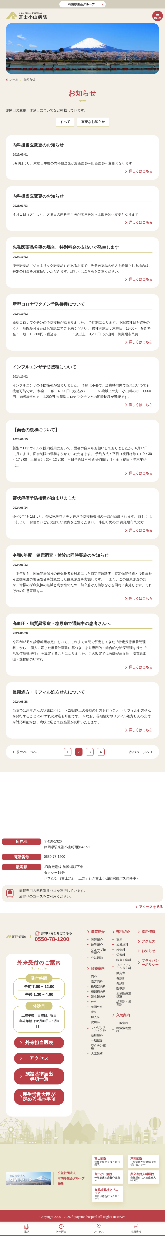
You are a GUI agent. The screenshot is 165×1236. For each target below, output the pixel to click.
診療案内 (98, 968)
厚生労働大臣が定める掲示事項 (39, 1097)
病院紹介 (98, 932)
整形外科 (97, 1006)
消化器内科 (98, 996)
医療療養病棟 (123, 1029)
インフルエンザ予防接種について (44, 367)
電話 (26, 1231)
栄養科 (120, 954)
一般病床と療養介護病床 (107, 1177)
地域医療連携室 (123, 995)
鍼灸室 (120, 973)
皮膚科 (95, 1022)
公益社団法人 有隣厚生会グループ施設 (71, 1178)
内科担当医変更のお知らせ (38, 145)
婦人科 (95, 1016)
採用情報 (136, 1231)
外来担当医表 (39, 1042)
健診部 (120, 983)
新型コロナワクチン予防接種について (49, 304)
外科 (94, 1001)
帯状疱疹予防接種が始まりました (44, 498)
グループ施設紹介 (98, 951)
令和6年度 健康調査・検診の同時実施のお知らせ (60, 555)
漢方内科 (97, 981)
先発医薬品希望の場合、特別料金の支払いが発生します (66, 247)
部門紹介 (123, 932)
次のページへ (139, 752)
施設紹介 (97, 944)
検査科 (120, 949)
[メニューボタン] (157, 16)
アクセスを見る (151, 907)
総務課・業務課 (123, 1003)
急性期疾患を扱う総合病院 (107, 1161)
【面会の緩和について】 (36, 429)
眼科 (94, 1011)
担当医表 (61, 1231)
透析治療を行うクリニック (107, 1194)
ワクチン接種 (98, 1047)
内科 (94, 976)
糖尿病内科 (98, 991)
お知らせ (148, 951)
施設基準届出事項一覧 (39, 1076)
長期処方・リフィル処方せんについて (49, 692)
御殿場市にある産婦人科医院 (143, 1177)
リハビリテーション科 (98, 1029)
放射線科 (97, 1035)
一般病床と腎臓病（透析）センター (143, 1161)
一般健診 (97, 1040)
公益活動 (97, 957)
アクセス (99, 1231)
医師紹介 (97, 939)
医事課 (120, 988)
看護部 (120, 978)
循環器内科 (98, 986)
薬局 (119, 939)
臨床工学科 (123, 959)
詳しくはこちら (140, 171)
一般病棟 (122, 1022)
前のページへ (26, 752)
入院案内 (123, 1015)
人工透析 (97, 1053)
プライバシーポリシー (150, 962)
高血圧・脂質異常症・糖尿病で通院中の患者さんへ (61, 623)
